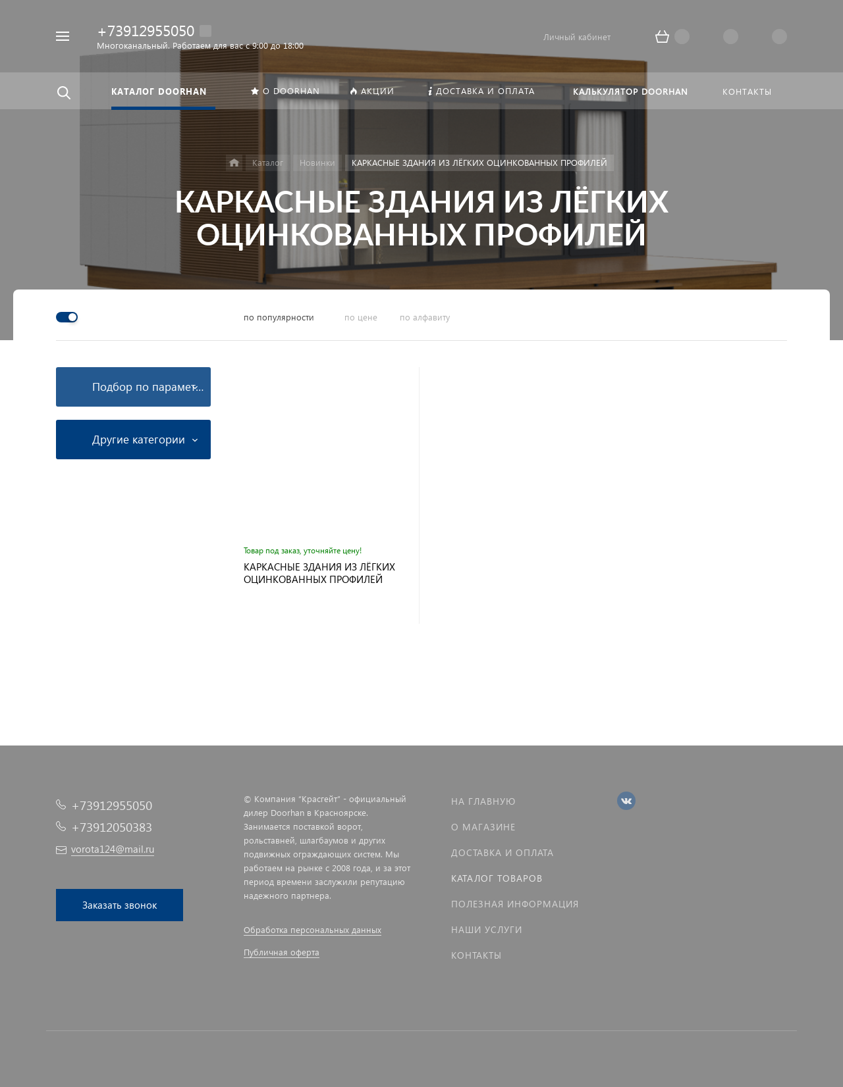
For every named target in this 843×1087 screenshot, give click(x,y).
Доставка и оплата (502, 852)
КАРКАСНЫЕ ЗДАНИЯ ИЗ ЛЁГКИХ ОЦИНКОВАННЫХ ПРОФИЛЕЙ (319, 573)
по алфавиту (425, 316)
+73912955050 (145, 30)
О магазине (483, 827)
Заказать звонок (119, 904)
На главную (483, 801)
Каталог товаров (497, 878)
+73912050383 (111, 827)
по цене (360, 316)
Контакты (476, 955)
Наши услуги (486, 929)
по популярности (279, 316)
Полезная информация (515, 903)
